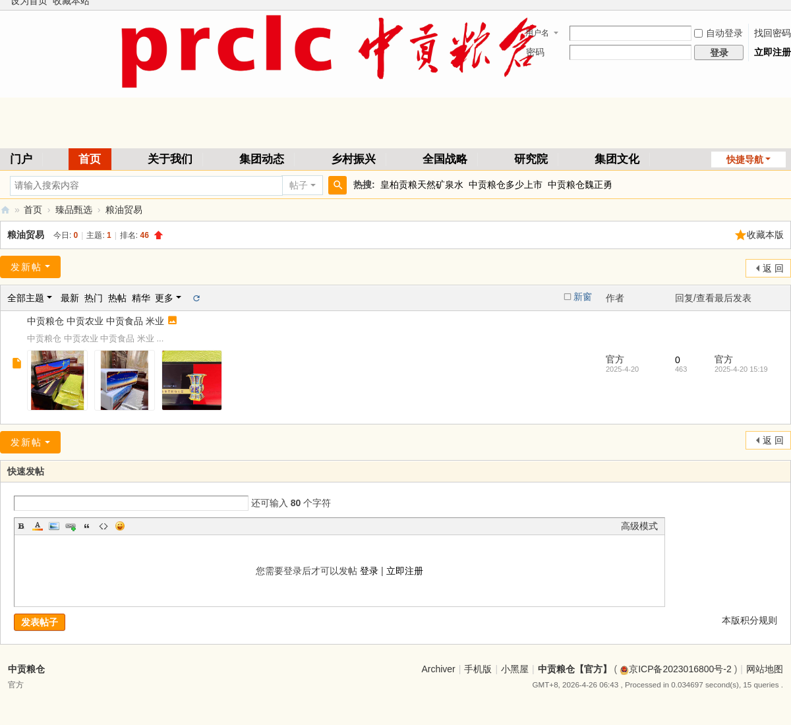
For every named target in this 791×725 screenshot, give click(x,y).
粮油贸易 (123, 209)
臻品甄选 (73, 209)
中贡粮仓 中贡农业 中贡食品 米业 (95, 321)
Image (54, 526)
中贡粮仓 (26, 669)
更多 (164, 298)
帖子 (298, 185)
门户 (21, 159)
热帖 (117, 298)
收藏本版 (765, 234)
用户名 (537, 33)
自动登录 (718, 33)
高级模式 (639, 526)
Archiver (438, 669)
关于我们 (170, 159)
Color (37, 526)
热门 (93, 298)
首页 (89, 159)
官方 (615, 359)
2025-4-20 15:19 (741, 369)
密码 (535, 52)
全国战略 (445, 159)
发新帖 (26, 267)
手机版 (478, 669)
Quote (87, 526)
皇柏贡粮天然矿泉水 (421, 184)
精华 (141, 298)
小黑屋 (515, 669)
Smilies (120, 526)
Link (70, 526)
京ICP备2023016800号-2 (676, 669)
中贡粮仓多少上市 (505, 184)
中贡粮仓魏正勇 (580, 184)
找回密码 (772, 33)
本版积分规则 (749, 620)
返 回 (773, 268)
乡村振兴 (353, 159)
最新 (70, 298)
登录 (369, 571)
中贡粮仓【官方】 (5, 209)
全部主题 (25, 298)
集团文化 (617, 159)
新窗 (582, 296)
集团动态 (261, 159)
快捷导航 (744, 159)
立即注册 (772, 52)
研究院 (531, 159)
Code (103, 526)
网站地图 (764, 669)
